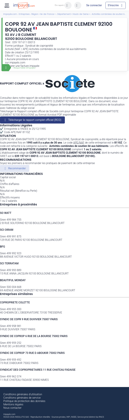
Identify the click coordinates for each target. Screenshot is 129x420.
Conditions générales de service (22, 397)
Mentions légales (13, 404)
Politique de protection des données (24, 401)
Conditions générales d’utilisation (22, 394)
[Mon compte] (94, 5)
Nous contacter (12, 407)
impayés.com (17, 62)
